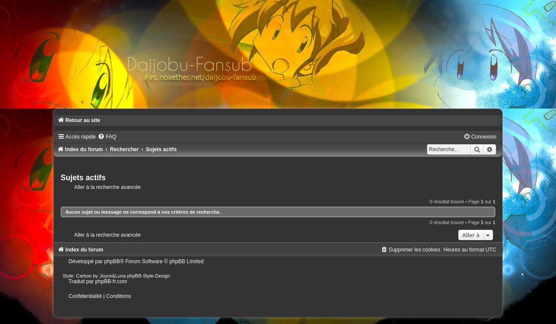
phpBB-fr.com (111, 281)
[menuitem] (107, 137)
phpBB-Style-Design (148, 275)
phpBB (112, 261)
